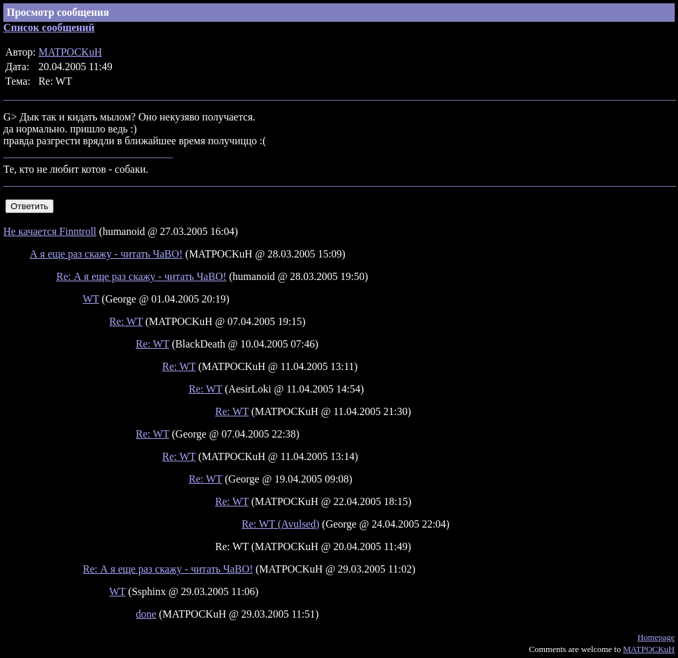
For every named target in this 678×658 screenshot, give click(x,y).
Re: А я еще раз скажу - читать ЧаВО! (141, 276)
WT (91, 299)
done (146, 614)
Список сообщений (49, 27)
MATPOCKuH (70, 52)
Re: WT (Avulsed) (280, 524)
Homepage (656, 637)
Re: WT (126, 321)
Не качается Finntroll (50, 231)
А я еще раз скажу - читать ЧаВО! (106, 253)
